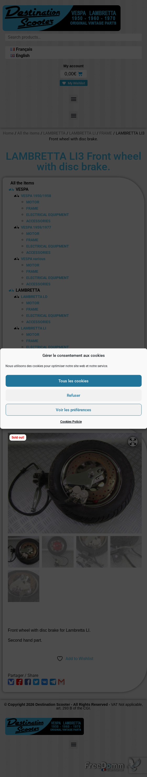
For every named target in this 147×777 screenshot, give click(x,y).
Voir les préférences (73, 409)
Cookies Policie (71, 422)
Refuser (73, 395)
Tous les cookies (73, 380)
